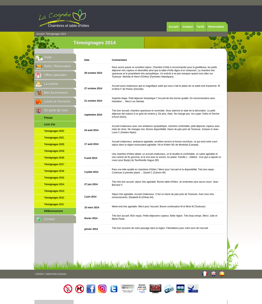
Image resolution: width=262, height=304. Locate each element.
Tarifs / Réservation (57, 66)
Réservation (216, 26)
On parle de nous (56, 110)
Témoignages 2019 (54, 151)
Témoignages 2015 (54, 177)
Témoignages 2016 (54, 171)
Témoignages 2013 (54, 191)
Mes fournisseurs (56, 92)
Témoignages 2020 (54, 144)
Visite (48, 57)
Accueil (173, 26)
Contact (188, 26)
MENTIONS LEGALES (56, 274)
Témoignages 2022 (54, 131)
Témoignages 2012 (54, 197)
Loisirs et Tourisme (57, 101)
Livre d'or (49, 124)
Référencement (53, 211)
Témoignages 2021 (54, 137)
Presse (48, 117)
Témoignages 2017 (54, 164)
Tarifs (200, 26)
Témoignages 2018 (54, 157)
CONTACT (40, 274)
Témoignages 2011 (54, 204)
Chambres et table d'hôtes (68, 26)
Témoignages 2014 (54, 184)
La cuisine (51, 84)
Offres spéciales (55, 75)
